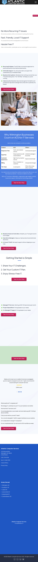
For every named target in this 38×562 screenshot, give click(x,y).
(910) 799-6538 (5, 457)
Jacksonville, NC (6, 492)
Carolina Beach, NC (6, 496)
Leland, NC (4, 489)
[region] (19, 156)
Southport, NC (5, 487)
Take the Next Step (35, 15)
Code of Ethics (4, 463)
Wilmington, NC (5, 485)
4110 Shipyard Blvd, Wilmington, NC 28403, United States (6, 453)
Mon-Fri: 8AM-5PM (5, 460)
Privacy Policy (4, 465)
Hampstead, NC (6, 494)
